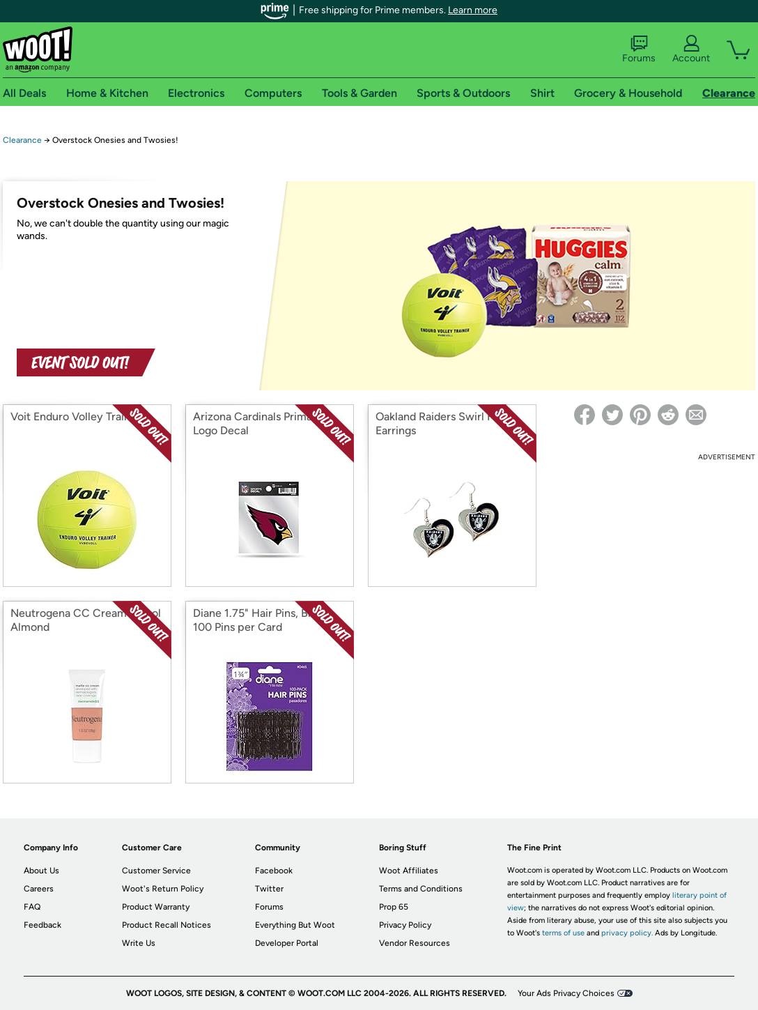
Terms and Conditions (421, 889)
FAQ (32, 907)
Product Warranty (156, 907)
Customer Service (156, 870)
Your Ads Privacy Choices (566, 993)
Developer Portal (286, 943)
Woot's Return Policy (162, 889)
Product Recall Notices (166, 925)
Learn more (472, 10)
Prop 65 (393, 907)
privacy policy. (627, 933)
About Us (41, 870)
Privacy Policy (405, 925)
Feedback (42, 925)
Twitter (269, 889)
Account (691, 49)
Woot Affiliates (408, 870)
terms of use (563, 933)
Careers (39, 889)
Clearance (22, 140)
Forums (639, 49)
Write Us (138, 943)
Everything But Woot (295, 925)
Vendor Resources (414, 943)
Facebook (274, 870)
